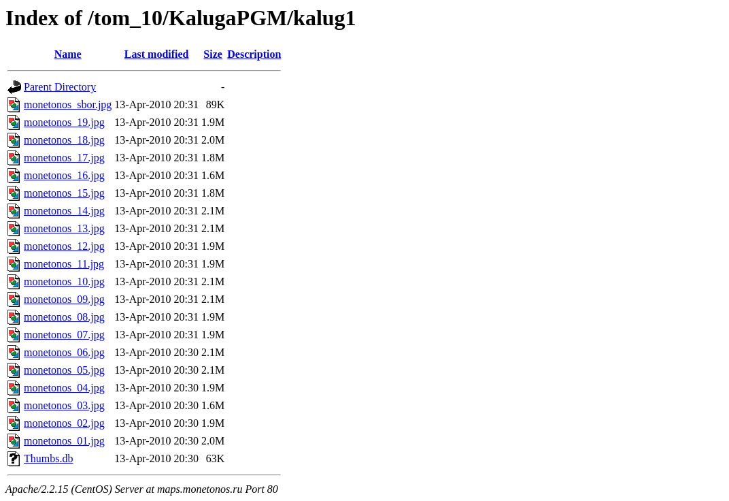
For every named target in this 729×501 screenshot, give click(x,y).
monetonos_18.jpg (64, 140)
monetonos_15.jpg (64, 193)
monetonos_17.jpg (64, 157)
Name (68, 54)
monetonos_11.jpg (64, 264)
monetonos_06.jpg (64, 352)
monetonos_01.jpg (64, 441)
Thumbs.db (48, 458)
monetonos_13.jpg (64, 228)
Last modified (156, 54)
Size (212, 54)
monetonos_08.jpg (64, 317)
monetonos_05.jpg (64, 370)
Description (254, 54)
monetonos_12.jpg (64, 246)
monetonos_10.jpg (64, 281)
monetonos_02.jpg (64, 423)
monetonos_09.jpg (64, 299)
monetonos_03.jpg (64, 405)
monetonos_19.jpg (64, 122)
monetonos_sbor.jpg (68, 104)
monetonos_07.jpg (64, 334)
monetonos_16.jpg (64, 175)
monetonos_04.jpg (64, 387)
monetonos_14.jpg (64, 210)
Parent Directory (60, 87)
